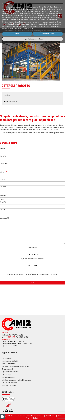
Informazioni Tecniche (10, 101)
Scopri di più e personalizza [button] (32, 415)
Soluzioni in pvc (6, 375)
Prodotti (12, 31)
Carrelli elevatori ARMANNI (10, 361)
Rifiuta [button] (17, 410)
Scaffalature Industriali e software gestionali (31, 31)
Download (7, 95)
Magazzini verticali (7, 369)
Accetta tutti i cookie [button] (47, 410)
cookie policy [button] (6, 401)
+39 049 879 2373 (9, 337)
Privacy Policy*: (32, 247)
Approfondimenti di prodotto (10, 371)
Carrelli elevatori (7, 358)
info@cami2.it (6, 339)
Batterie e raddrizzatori (9, 364)
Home (5, 31)
